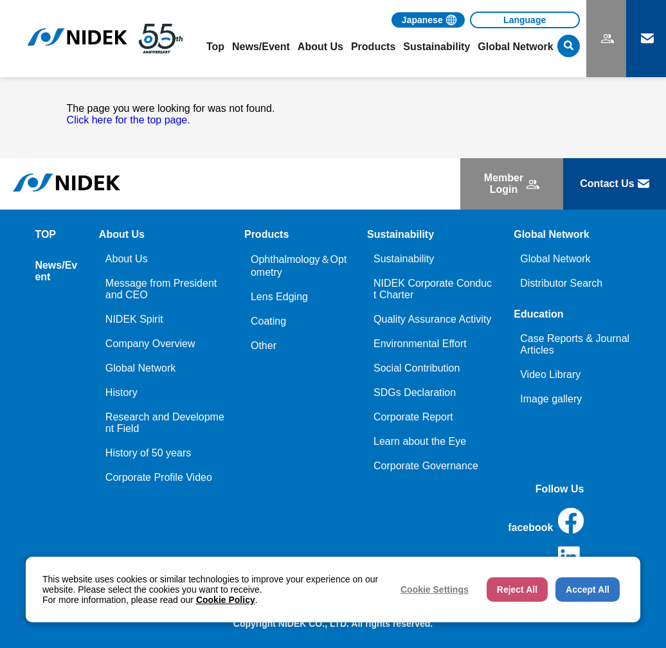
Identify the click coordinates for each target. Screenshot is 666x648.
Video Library (550, 374)
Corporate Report (413, 416)
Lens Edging (279, 296)
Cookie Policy (225, 600)
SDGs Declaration (415, 392)
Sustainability (404, 258)
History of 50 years (148, 452)
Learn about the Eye (420, 441)
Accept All (587, 589)
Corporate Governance (426, 465)
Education (538, 314)
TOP (45, 234)
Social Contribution (417, 368)
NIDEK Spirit (134, 319)
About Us (126, 258)
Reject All (517, 589)
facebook (546, 521)
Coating (268, 321)
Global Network (140, 368)
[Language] (525, 20)
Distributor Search (561, 283)
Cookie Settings (435, 589)
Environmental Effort (420, 343)
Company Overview (150, 343)
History (121, 392)
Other (263, 345)
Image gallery (551, 398)
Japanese (422, 20)
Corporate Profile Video (158, 477)
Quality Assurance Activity (432, 319)
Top (215, 46)
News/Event (261, 46)
